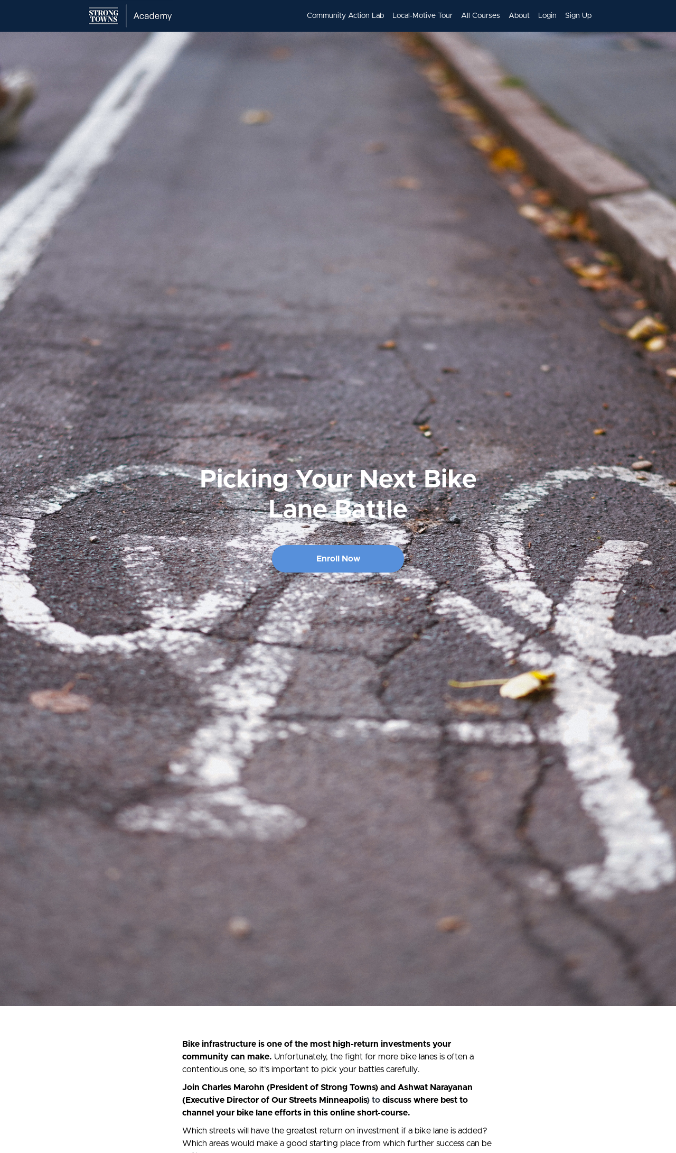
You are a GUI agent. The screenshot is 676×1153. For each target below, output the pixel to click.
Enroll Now (338, 559)
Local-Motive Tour (422, 16)
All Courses (480, 16)
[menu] (445, 16)
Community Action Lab (345, 16)
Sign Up (578, 16)
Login (547, 16)
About (519, 16)
